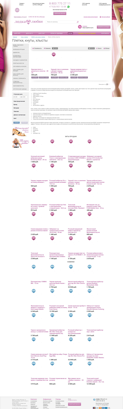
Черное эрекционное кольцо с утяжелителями (39, 325)
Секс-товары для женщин (20, 65)
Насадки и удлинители (20, 54)
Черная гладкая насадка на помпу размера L (39, 176)
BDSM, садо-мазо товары (20, 40)
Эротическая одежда (20, 83)
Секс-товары (24, 31)
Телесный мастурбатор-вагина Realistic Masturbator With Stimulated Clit (95, 277)
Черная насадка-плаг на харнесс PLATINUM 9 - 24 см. (76, 249)
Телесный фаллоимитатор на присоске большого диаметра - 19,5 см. (38, 249)
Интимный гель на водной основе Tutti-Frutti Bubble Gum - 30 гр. (95, 201)
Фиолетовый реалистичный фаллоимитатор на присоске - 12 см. (93, 225)
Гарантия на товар (60, 405)
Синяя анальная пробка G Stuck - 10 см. (77, 301)
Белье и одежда (57, 28)
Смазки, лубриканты (20, 73)
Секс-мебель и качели (20, 61)
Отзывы (45, 407)
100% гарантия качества (86, 4)
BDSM (70, 28)
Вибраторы (20, 47)
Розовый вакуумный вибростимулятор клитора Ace (75, 225)
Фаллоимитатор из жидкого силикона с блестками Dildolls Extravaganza (38, 302)
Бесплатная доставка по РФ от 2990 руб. (38, 4)
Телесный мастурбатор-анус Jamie (95, 325)
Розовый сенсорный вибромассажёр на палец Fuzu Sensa (58, 302)
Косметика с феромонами (20, 51)
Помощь (58, 399)
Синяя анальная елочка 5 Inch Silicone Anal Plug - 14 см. (39, 350)
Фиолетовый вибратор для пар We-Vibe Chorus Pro (76, 277)
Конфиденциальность (61, 407)
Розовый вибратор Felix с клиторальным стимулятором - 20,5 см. (57, 201)
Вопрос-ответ (46, 402)
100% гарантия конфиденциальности (105, 4)
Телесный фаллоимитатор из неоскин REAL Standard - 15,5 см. (76, 201)
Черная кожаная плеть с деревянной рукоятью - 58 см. (78, 65)
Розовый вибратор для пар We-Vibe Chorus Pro (76, 349)
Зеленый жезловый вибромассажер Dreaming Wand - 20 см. (39, 152)
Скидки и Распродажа (87, 28)
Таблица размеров (45, 405)
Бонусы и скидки (47, 401)
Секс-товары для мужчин (20, 69)
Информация (47, 399)
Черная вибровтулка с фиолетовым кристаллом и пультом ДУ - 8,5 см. (95, 176)
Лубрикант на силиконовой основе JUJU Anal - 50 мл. (56, 225)
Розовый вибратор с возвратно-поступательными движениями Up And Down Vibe (75, 326)
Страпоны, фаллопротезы (20, 77)
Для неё (17, 28)
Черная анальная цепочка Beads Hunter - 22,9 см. (57, 277)
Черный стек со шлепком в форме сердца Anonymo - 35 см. (59, 65)
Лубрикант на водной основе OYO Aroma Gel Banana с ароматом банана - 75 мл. (94, 152)
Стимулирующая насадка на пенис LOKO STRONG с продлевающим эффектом (77, 152)
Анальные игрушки (20, 44)
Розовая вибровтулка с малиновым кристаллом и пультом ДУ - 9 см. (95, 249)
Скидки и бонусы (21, 4)
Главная (15, 31)
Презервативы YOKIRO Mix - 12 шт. (39, 277)
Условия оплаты (60, 401)
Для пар (42, 28)
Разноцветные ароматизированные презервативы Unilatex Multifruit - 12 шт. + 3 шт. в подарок (57, 249)
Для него (29, 28)
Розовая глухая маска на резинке (57, 374)
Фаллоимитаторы (20, 80)
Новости (33, 404)
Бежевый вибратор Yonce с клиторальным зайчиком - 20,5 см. (57, 152)
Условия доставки (58, 403)
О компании (34, 401)
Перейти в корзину (103, 21)
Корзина (85, 20)
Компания (34, 399)
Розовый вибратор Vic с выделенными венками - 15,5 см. (58, 176)
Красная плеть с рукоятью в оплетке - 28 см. (39, 65)
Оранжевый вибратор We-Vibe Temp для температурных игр (57, 326)
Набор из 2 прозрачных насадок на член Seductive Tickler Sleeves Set (95, 350)
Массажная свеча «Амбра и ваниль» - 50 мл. (76, 374)
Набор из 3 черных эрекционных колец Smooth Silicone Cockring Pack (95, 302)
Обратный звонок (59, 13)
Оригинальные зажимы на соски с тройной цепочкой (39, 201)
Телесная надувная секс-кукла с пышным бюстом (39, 374)
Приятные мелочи (20, 58)
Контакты (105, 28)
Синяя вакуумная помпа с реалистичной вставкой (39, 224)
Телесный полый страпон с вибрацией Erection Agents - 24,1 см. (95, 374)
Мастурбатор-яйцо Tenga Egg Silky (58, 349)
